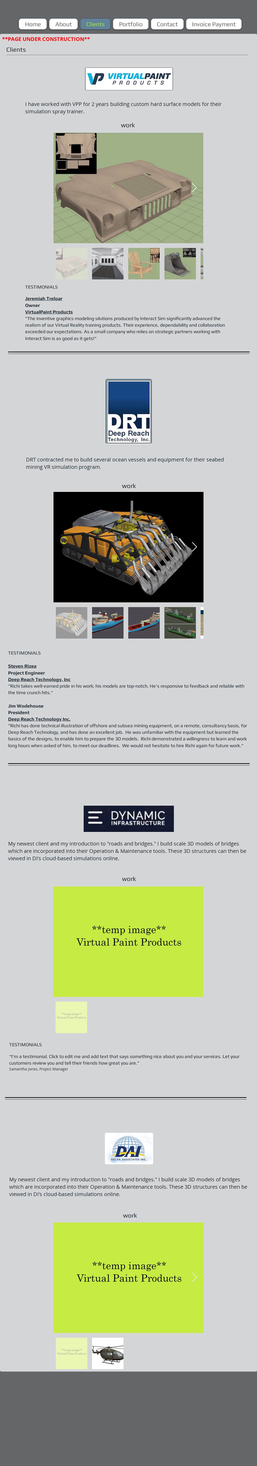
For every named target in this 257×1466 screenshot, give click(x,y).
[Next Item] (194, 188)
